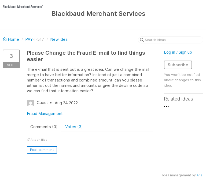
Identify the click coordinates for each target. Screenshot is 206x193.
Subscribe (178, 64)
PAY (28, 39)
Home (11, 39)
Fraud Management (45, 113)
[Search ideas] (170, 39)
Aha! (200, 175)
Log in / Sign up (178, 52)
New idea (59, 39)
